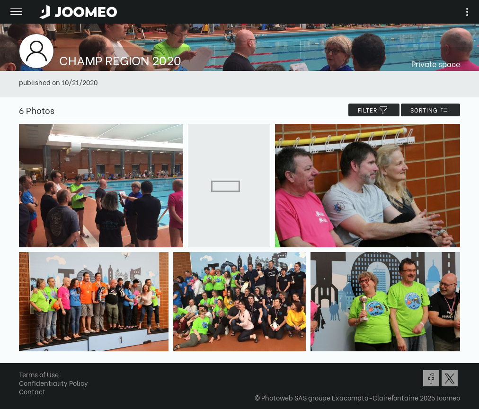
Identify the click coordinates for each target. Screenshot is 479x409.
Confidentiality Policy (53, 383)
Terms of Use (39, 374)
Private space (435, 63)
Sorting (430, 110)
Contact (32, 391)
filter (374, 110)
